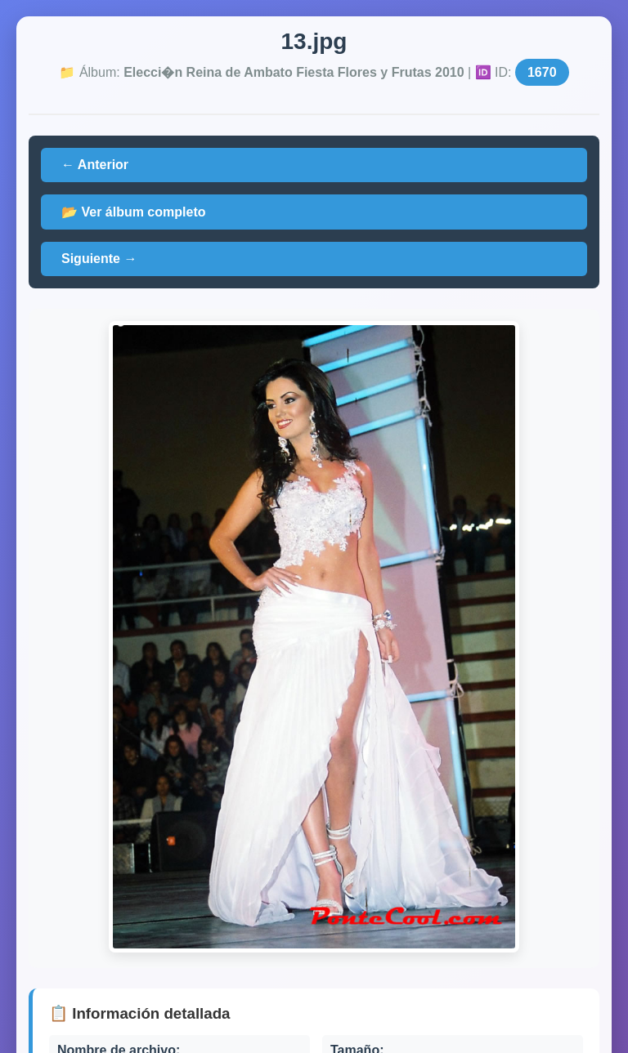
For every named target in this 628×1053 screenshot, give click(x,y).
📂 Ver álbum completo (133, 212)
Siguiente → (99, 258)
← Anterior (94, 165)
